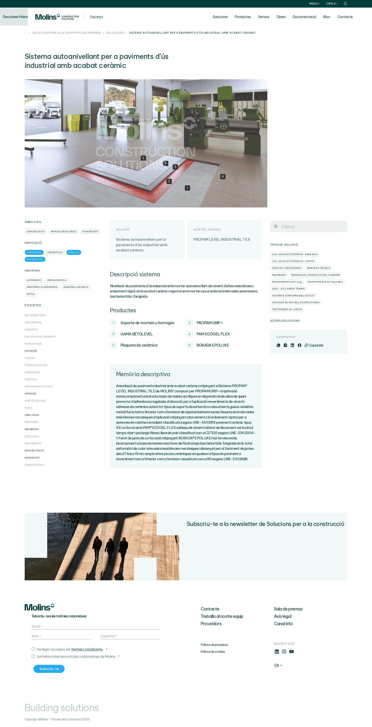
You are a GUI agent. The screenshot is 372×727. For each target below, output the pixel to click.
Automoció (34, 280)
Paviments (31, 429)
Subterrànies (34, 465)
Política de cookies (213, 651)
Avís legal (282, 616)
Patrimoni (31, 422)
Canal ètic (283, 623)
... (26, 33)
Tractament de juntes (287, 309)
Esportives (55, 252)
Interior (31, 393)
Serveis (273, 17)
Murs (28, 408)
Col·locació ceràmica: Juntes (293, 261)
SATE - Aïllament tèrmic (288, 288)
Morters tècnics (318, 268)
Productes (253, 17)
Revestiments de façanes (325, 282)
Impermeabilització (38, 386)
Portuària (32, 436)
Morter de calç (35, 400)
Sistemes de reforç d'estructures (296, 302)
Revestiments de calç (287, 282)
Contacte (355, 17)
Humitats (31, 379)
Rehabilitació (34, 450)
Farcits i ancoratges (286, 268)
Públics (73, 252)
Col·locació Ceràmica (40, 336)
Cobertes (31, 329)
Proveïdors (211, 623)
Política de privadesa (214, 645)
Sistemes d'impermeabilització (293, 295)
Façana (30, 358)
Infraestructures (63, 231)
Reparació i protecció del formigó (316, 275)
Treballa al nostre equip (222, 616)
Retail (31, 294)
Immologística (57, 280)
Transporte (90, 231)
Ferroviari (32, 372)
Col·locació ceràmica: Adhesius (294, 254)
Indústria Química (75, 287)
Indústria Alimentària (42, 287)
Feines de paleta (36, 365)
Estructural (34, 343)
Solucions (230, 17)
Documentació (314, 17)
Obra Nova (32, 415)
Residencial (35, 259)
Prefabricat (33, 443)
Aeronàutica (36, 231)
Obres (290, 17)
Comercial (34, 252)
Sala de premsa (288, 609)
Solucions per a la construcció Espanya (67, 33)
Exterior (31, 351)
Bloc (336, 17)
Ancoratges (33, 322)
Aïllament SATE (35, 315)
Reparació (32, 457)
